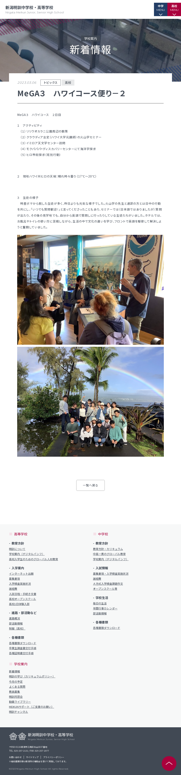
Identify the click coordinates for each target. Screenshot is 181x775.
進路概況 (14, 618)
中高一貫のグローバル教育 (109, 554)
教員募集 (14, 692)
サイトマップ (32, 757)
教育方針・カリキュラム (108, 549)
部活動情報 (16, 623)
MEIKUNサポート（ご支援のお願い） (31, 707)
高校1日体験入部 (19, 604)
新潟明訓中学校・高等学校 (35, 9)
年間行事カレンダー (105, 608)
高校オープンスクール (22, 599)
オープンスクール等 (105, 589)
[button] (152, 9)
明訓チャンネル (18, 712)
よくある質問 (17, 687)
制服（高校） (17, 628)
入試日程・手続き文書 (22, 594)
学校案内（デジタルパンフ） (27, 554)
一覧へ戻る (90, 485)
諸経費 (13, 589)
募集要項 (14, 579)
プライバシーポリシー (53, 757)
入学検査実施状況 (20, 584)
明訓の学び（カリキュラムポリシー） (32, 676)
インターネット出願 (21, 574)
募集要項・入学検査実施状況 (110, 574)
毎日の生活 (100, 603)
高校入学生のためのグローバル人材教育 (33, 559)
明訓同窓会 (16, 697)
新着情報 (14, 671)
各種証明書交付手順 (21, 653)
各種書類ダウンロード (22, 643)
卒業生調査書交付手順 (22, 648)
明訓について (17, 549)
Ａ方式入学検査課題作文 (108, 584)
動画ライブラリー (20, 702)
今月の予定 (16, 682)
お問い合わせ (15, 757)
